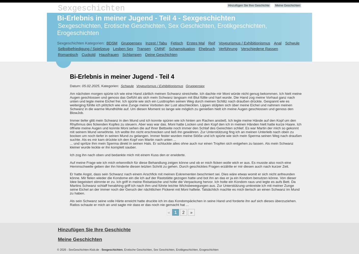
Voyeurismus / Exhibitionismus (244, 43)
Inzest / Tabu (156, 43)
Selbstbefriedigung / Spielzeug (83, 49)
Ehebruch (207, 49)
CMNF (159, 49)
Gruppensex (131, 43)
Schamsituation (182, 49)
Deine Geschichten (161, 54)
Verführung (228, 49)
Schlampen (132, 54)
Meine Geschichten (287, 5)
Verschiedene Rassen (259, 49)
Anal (277, 43)
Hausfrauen (109, 54)
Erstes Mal (196, 43)
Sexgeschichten (91, 8)
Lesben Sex (123, 49)
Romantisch (68, 54)
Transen (144, 49)
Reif (211, 43)
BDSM (111, 43)
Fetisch (177, 43)
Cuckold (88, 54)
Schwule (292, 43)
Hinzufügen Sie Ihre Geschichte (249, 5)
